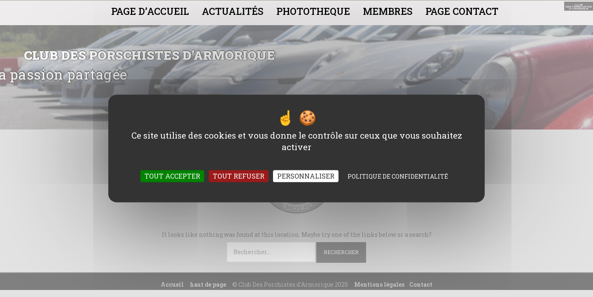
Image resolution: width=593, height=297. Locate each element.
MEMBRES (388, 11)
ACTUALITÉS (233, 11)
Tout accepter (172, 176)
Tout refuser (238, 176)
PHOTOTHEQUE (313, 11)
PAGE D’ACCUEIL (150, 11)
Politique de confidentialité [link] (398, 177)
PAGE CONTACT (461, 11)
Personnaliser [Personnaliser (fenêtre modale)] (305, 176)
